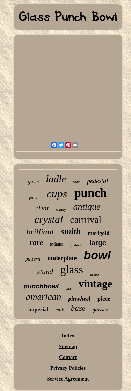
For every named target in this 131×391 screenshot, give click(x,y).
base (78, 308)
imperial (38, 310)
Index (67, 335)
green (33, 182)
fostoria (76, 245)
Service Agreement (68, 379)
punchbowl (41, 286)
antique (86, 207)
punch (90, 193)
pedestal (97, 181)
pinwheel (79, 298)
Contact (68, 357)
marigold (98, 233)
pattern (32, 259)
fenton (34, 197)
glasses (100, 310)
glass (71, 269)
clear (42, 208)
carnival (85, 219)
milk (60, 310)
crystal (49, 219)
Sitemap (68, 346)
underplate (62, 258)
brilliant (40, 231)
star (76, 182)
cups (56, 193)
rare (36, 242)
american (43, 297)
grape (94, 274)
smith (71, 231)
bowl (96, 255)
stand (45, 272)
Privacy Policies (68, 368)
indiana (56, 244)
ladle (56, 179)
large (97, 243)
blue (69, 288)
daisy (61, 209)
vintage (95, 284)
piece (103, 298)
